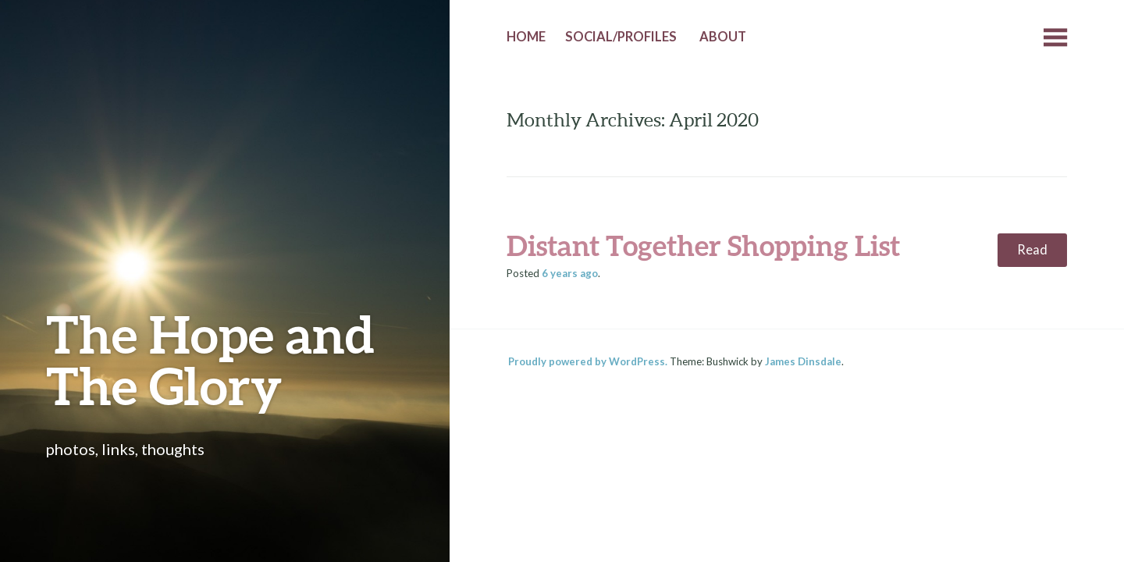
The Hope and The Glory (210, 359)
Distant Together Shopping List (703, 245)
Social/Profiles (621, 36)
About (722, 36)
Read (1032, 250)
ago (570, 273)
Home (526, 36)
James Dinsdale (803, 361)
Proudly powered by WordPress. (587, 361)
